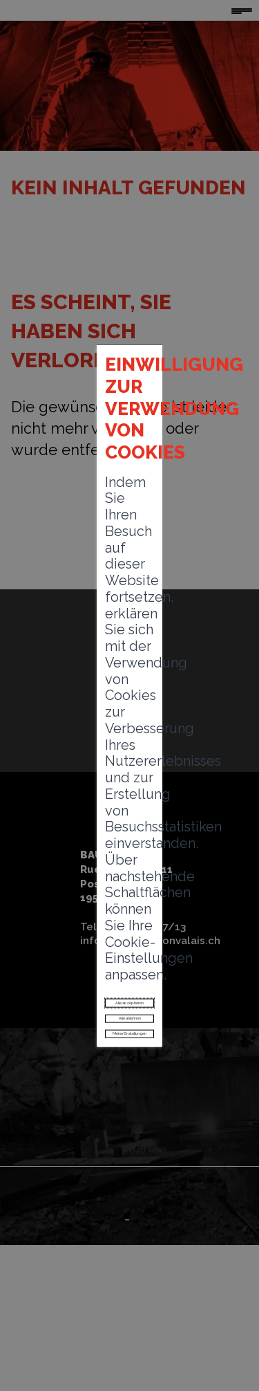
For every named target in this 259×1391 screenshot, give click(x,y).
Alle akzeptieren (129, 853)
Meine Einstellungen (129, 915)
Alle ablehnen (129, 884)
